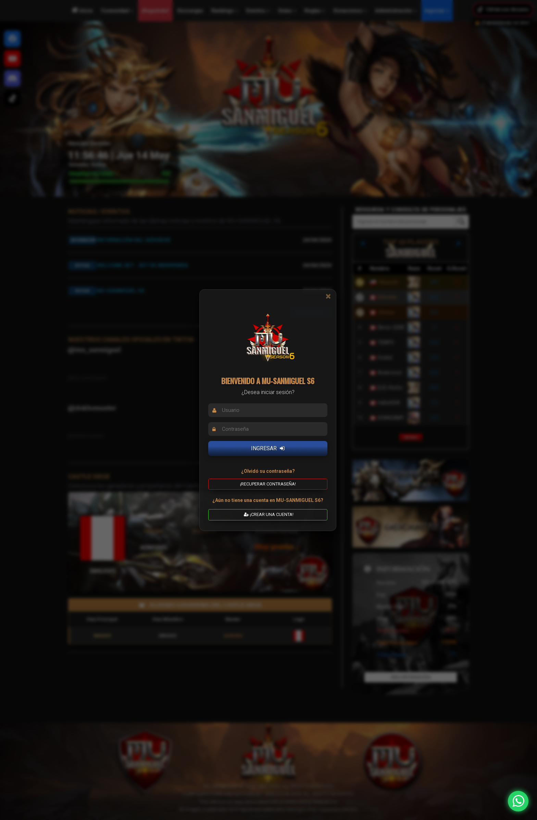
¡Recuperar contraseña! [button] (268, 483)
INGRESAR (268, 448)
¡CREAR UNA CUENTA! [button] (269, 514)
